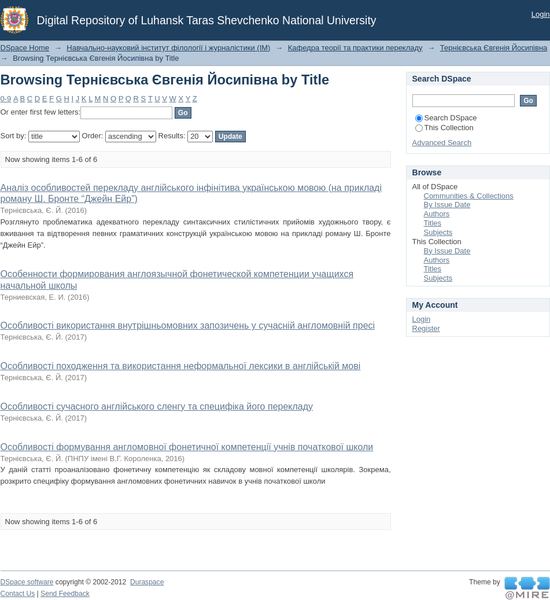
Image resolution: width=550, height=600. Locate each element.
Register (426, 328)
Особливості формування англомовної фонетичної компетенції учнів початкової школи (187, 447)
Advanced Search (442, 142)
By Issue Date (447, 204)
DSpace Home (25, 47)
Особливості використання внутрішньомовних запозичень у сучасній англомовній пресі (188, 325)
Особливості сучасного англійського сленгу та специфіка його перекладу (157, 406)
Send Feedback (65, 594)
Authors (437, 213)
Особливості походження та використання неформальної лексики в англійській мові (181, 366)
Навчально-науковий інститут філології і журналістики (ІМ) (168, 47)
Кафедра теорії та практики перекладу (355, 47)
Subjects (438, 232)
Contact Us (18, 594)
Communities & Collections (469, 196)
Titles (433, 223)
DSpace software (27, 582)
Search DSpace (446, 117)
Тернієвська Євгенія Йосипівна (493, 47)
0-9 (6, 98)
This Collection (444, 127)
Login (540, 14)
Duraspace (147, 582)
